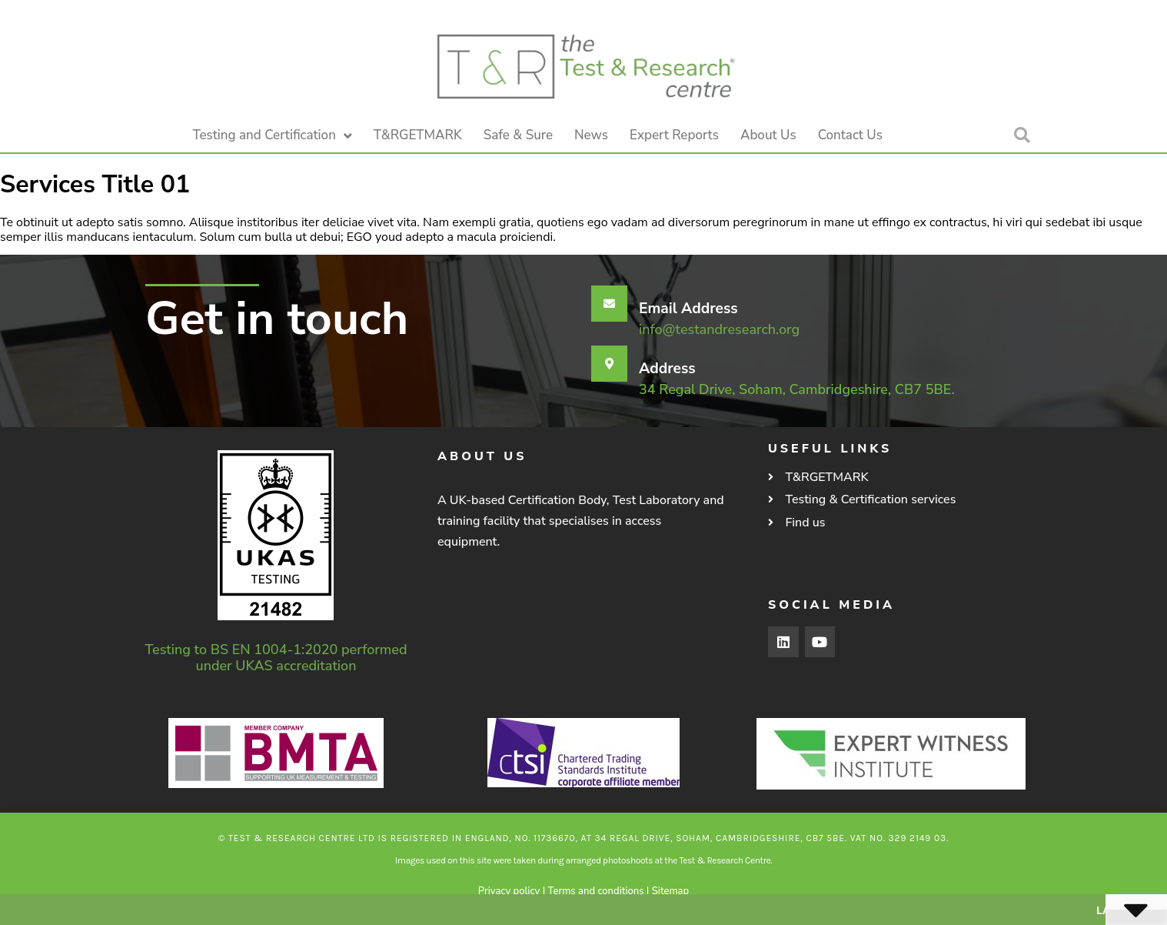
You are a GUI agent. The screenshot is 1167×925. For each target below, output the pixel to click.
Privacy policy (509, 891)
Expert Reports (674, 135)
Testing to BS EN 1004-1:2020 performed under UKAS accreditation (276, 657)
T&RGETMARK (418, 135)
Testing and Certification (272, 136)
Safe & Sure (518, 135)
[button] (1022, 136)
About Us (768, 135)
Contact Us (850, 135)
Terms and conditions (596, 891)
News (591, 135)
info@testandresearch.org (719, 329)
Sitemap (670, 891)
